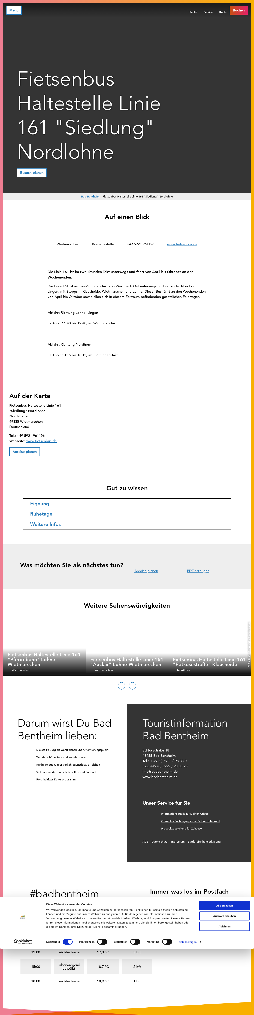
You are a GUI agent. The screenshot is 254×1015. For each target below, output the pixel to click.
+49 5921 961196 (140, 244)
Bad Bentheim (90, 196)
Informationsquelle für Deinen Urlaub (185, 814)
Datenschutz (159, 841)
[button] (239, 10)
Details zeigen (187, 1008)
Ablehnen (225, 992)
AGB (145, 841)
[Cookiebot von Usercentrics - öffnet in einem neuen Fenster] (22, 1008)
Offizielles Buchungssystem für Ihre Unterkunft (190, 821)
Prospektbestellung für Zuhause (181, 828)
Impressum (178, 841)
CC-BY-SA (248, 659)
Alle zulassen (224, 971)
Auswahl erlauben (224, 982)
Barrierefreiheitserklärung (204, 841)
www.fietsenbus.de (182, 244)
